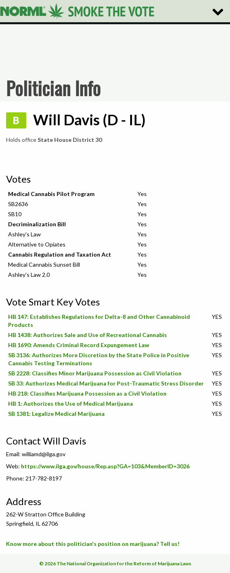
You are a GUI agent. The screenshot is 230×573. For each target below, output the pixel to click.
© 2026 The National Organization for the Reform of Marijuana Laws (115, 563)
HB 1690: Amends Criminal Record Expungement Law (78, 344)
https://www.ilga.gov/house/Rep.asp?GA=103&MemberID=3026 (105, 466)
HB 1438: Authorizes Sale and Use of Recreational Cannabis (87, 334)
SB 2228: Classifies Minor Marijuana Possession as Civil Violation (94, 373)
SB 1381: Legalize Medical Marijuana (56, 413)
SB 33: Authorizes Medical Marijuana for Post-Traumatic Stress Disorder (106, 383)
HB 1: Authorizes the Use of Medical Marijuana (70, 403)
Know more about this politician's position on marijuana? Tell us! (92, 543)
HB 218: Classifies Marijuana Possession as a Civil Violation (87, 393)
